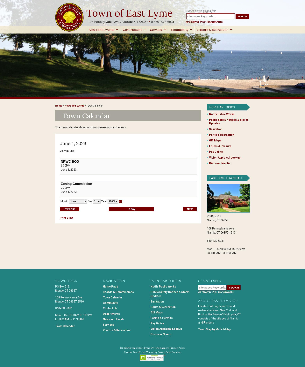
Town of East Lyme (130, 13)
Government (134, 30)
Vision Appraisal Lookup (224, 157)
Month (64, 201)
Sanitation (215, 129)
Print (66, 217)
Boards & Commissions (118, 292)
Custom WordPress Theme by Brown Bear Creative (152, 352)
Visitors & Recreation (215, 30)
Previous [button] (69, 209)
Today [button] (131, 209)
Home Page (110, 286)
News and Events (104, 30)
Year (104, 201)
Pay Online (216, 151)
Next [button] (190, 209)
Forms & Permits (220, 146)
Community (182, 30)
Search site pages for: (201, 11)
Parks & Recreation (221, 134)
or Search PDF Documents (204, 22)
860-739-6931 (164, 22)
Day (90, 201)
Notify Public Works (222, 114)
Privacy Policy (177, 347)
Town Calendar (65, 326)
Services (158, 30)
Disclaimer (162, 347)
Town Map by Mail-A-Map (214, 329)
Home (58, 105)
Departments (111, 313)
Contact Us (110, 308)
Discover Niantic (220, 163)
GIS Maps (215, 140)
